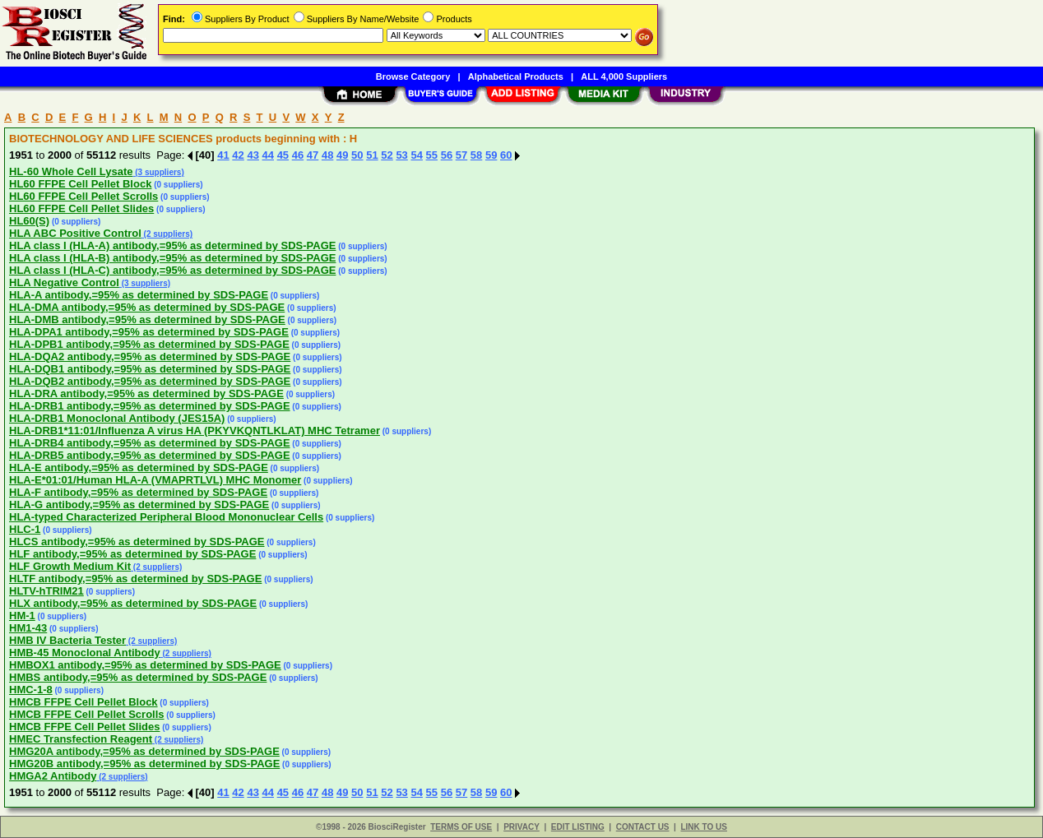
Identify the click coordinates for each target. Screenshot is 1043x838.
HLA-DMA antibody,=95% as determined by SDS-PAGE (147, 307)
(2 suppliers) (166, 233)
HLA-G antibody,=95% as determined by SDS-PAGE (139, 504)
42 (237, 155)
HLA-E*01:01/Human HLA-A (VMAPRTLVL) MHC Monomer (155, 480)
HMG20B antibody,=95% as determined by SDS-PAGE (144, 763)
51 (372, 155)
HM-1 (22, 615)
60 (506, 155)
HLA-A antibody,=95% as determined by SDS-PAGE (138, 295)
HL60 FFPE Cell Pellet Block (80, 184)
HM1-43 (28, 628)
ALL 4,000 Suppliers (624, 76)
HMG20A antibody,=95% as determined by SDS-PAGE (144, 751)
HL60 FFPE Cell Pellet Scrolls (83, 196)
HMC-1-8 (31, 689)
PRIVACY (521, 826)
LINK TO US (703, 826)
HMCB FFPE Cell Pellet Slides (84, 726)
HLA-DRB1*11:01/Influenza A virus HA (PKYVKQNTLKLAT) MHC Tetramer (194, 430)
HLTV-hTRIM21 (46, 591)
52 (386, 155)
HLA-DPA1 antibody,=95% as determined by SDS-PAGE (149, 332)
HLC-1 (24, 529)
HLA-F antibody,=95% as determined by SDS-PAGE (138, 492)
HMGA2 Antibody (52, 776)
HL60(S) (29, 221)
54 (416, 155)
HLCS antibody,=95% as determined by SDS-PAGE (137, 541)
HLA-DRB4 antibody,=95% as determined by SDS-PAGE (149, 443)
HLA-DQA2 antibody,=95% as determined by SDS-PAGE (149, 356)
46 (298, 155)
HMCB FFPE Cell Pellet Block (83, 702)
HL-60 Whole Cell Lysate (71, 171)
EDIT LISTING (578, 826)
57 (461, 155)
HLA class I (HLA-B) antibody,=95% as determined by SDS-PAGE (172, 258)
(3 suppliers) (158, 172)
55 (432, 155)
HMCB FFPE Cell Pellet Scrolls (87, 714)
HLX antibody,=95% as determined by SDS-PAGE (133, 603)
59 (491, 155)
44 (268, 155)
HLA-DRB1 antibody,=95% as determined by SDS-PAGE (149, 406)
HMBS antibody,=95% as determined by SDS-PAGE (138, 677)
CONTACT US (643, 826)
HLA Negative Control (64, 282)
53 (401, 155)
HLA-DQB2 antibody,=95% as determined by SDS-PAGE (149, 381)
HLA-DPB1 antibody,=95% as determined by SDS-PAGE (149, 344)
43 (252, 155)
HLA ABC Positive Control (75, 233)
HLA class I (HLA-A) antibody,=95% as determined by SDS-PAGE (172, 245)
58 (476, 155)
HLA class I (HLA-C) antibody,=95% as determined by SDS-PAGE (172, 270)
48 (327, 155)
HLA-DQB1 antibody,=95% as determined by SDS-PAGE (149, 369)
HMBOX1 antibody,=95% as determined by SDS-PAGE (145, 665)
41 (223, 155)
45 (283, 155)
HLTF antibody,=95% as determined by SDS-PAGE (135, 578)
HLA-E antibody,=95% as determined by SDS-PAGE (138, 467)
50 (357, 155)
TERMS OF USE (461, 826)
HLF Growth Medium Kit (70, 566)
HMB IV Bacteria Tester (67, 640)
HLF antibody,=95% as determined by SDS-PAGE (132, 554)
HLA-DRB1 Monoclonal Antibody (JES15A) (117, 418)
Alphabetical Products (515, 76)
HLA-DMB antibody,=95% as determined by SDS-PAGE (147, 319)
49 (342, 155)
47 (312, 155)
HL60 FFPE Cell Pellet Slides (81, 208)
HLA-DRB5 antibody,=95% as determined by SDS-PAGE (149, 455)
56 (446, 155)
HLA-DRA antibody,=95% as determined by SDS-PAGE (146, 393)
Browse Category (413, 76)
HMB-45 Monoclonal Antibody (84, 652)
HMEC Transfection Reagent (80, 739)
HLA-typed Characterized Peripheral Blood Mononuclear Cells (166, 517)
